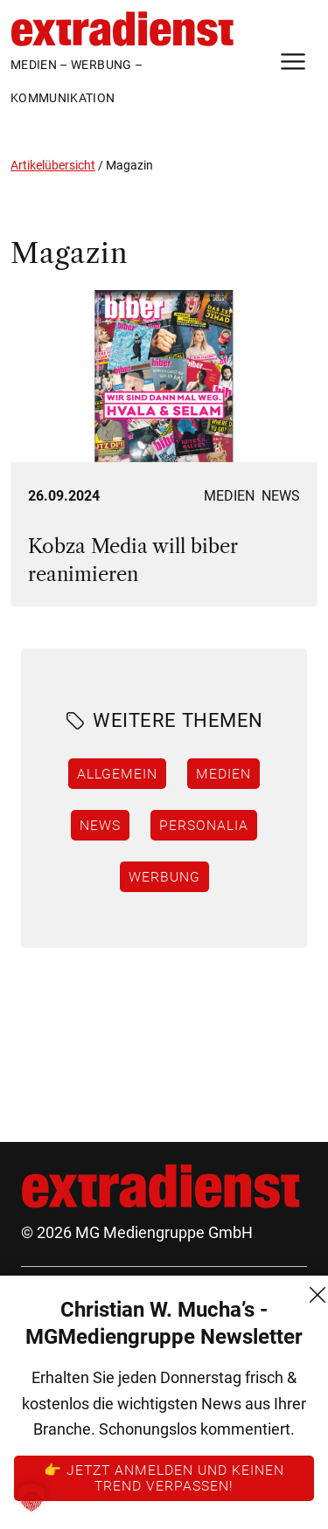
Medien (229, 496)
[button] (31, 1497)
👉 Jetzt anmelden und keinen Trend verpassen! (164, 1477)
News (281, 496)
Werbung (164, 876)
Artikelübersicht (52, 165)
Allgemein (117, 773)
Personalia (203, 824)
